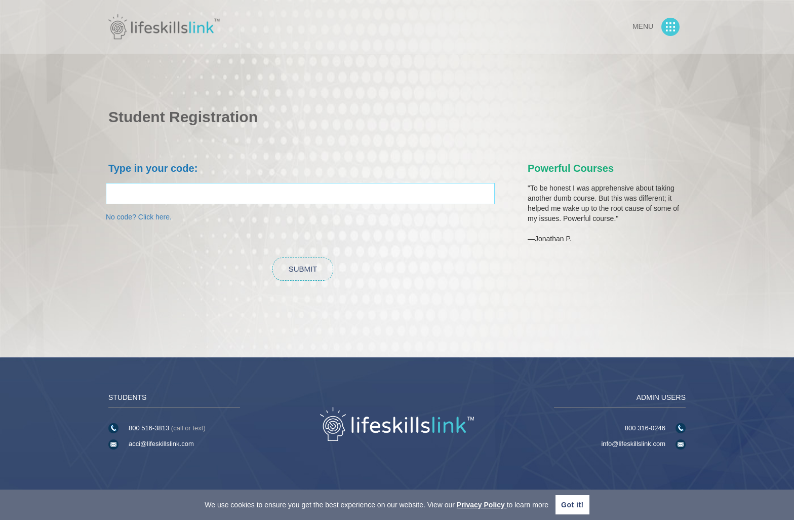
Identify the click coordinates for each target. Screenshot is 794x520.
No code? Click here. (139, 217)
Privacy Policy (482, 505)
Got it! (572, 505)
